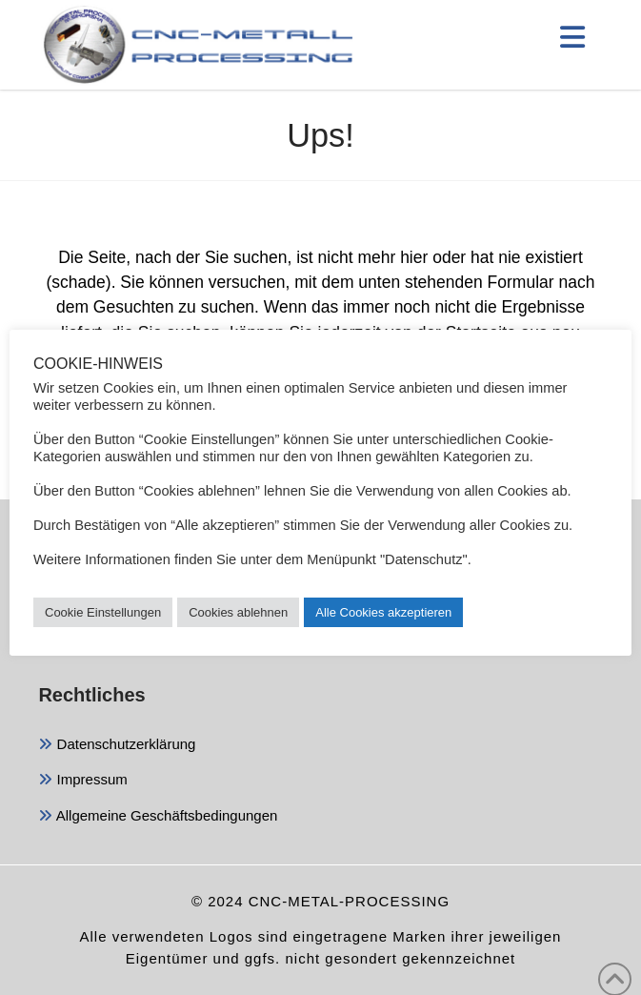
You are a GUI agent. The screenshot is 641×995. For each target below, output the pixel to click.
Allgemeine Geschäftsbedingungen (157, 817)
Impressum (82, 781)
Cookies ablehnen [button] (238, 612)
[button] (572, 37)
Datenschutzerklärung (116, 746)
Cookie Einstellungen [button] (103, 612)
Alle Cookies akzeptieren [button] (383, 612)
